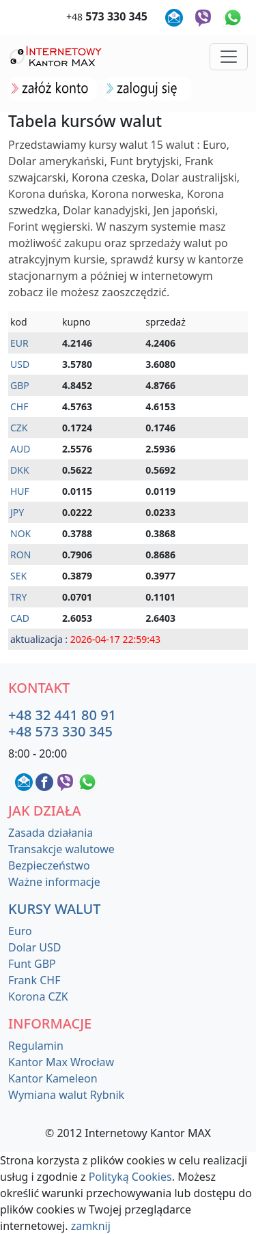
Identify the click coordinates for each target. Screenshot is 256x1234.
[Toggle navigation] (229, 56)
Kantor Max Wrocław (61, 1062)
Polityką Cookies (130, 1176)
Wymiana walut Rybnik (66, 1094)
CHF (19, 406)
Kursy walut (54, 909)
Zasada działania (50, 832)
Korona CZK (38, 996)
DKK (19, 469)
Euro (20, 930)
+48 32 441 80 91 (62, 715)
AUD (20, 448)
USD (19, 364)
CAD (19, 618)
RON (20, 554)
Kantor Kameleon (53, 1078)
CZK (19, 427)
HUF (19, 491)
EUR (19, 342)
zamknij (91, 1225)
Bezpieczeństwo (49, 865)
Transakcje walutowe (61, 849)
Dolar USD (34, 947)
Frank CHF (34, 980)
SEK (18, 575)
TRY (18, 596)
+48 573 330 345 (60, 731)
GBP (19, 385)
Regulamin (35, 1045)
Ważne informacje (54, 881)
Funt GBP (32, 963)
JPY (17, 512)
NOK (20, 533)
